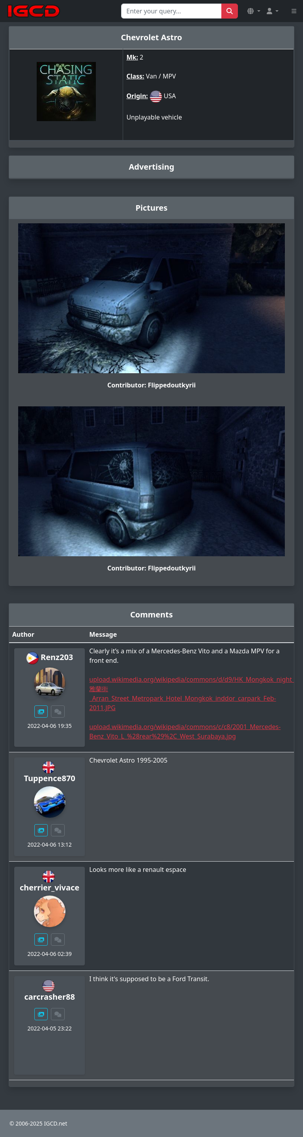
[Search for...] (171, 11)
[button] (253, 11)
